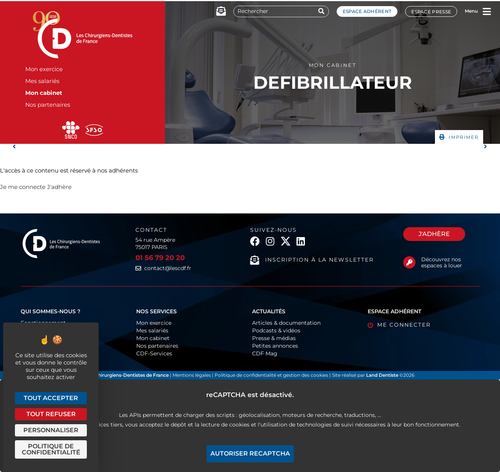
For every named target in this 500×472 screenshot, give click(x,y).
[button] (459, 137)
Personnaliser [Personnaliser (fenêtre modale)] (50, 430)
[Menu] (486, 11)
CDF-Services (154, 353)
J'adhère (59, 186)
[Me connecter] (370, 325)
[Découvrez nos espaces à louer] (409, 262)
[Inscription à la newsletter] (254, 260)
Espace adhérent (367, 11)
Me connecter (404, 324)
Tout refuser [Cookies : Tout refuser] (51, 414)
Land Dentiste (382, 375)
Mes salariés (42, 81)
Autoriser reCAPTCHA (250, 453)
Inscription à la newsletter (319, 259)
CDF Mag (264, 353)
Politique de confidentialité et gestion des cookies (271, 375)
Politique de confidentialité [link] (51, 449)
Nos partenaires (47, 104)
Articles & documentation (286, 322)
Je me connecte (23, 186)
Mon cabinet (43, 92)
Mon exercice (44, 69)
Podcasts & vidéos (276, 330)
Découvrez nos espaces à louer (441, 262)
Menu (471, 11)
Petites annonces (275, 345)
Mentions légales (192, 375)
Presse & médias (274, 338)
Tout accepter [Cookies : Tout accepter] (51, 398)
